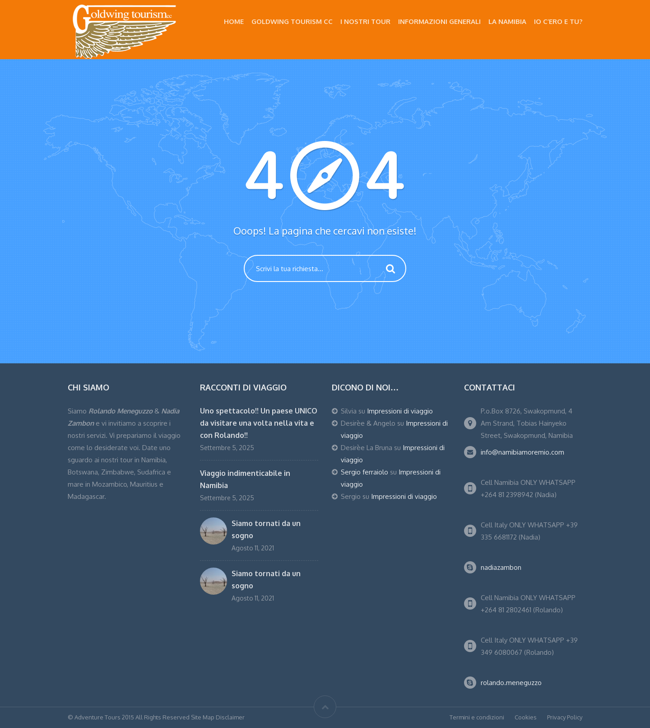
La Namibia (507, 21)
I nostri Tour (365, 21)
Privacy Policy (564, 717)
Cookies (526, 717)
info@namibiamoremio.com (522, 452)
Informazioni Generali (439, 21)
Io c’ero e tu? (558, 21)
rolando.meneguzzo (511, 682)
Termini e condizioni (477, 717)
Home (234, 21)
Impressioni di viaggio (400, 411)
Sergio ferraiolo (364, 472)
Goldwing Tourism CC (292, 21)
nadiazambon (501, 567)
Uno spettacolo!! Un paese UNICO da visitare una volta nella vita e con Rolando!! (258, 423)
